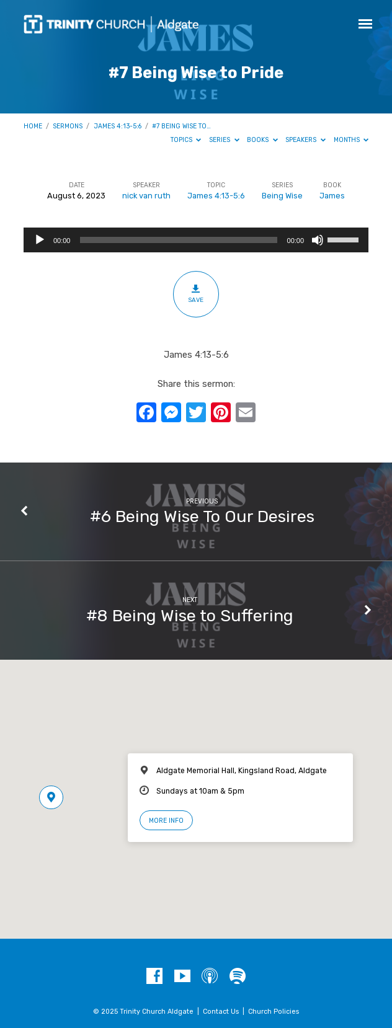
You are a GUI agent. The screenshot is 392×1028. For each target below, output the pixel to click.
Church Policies (273, 1012)
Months (351, 140)
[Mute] (317, 240)
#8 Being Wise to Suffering (189, 616)
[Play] (39, 240)
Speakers (305, 140)
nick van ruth (146, 195)
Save (195, 294)
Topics (186, 140)
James (332, 195)
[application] (196, 240)
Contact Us (221, 1012)
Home (33, 126)
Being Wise (282, 195)
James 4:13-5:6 (117, 126)
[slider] (178, 240)
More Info (166, 821)
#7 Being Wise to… (181, 126)
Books (262, 140)
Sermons (67, 126)
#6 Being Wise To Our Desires (202, 516)
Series (224, 140)
